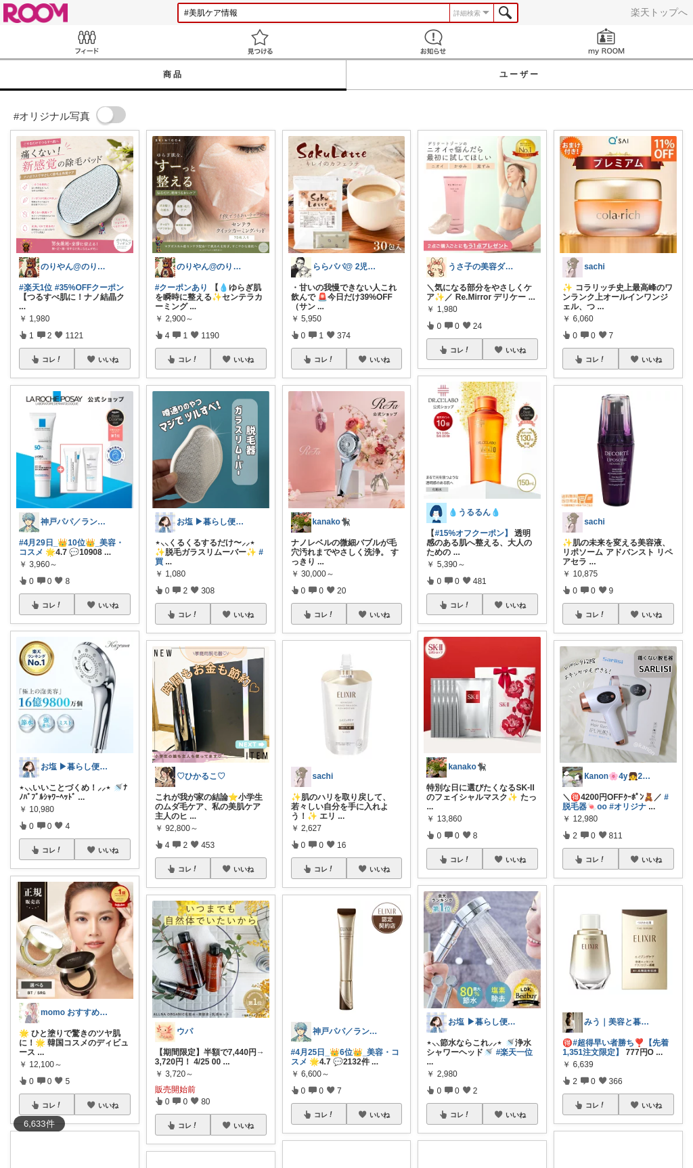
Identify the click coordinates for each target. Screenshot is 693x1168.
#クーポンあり (181, 287)
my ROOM (606, 41)
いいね (108, 359)
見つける (259, 41)
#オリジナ (627, 806)
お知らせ (433, 41)
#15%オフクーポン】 (473, 533)
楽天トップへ (659, 12)
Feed (86, 41)
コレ (52, 359)
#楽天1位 (35, 287)
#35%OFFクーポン (90, 287)
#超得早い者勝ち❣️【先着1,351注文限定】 (615, 1047)
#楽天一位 (514, 1052)
